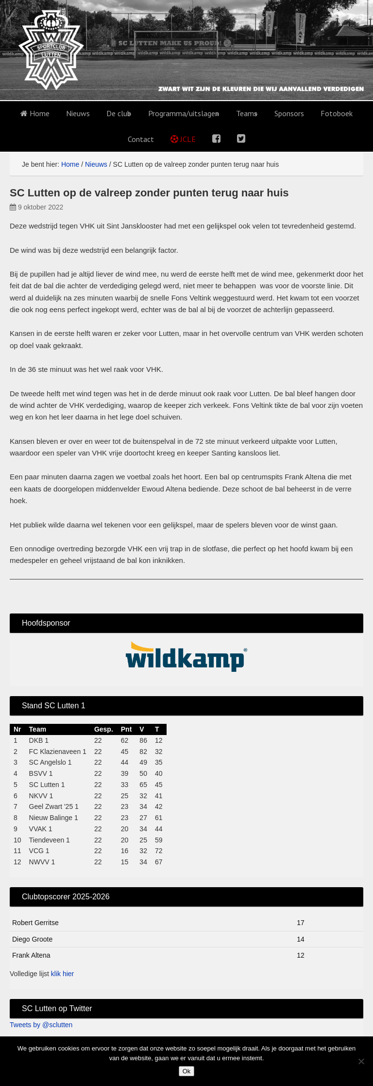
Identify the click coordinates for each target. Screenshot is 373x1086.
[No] (361, 1061)
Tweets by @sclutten (41, 1025)
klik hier (62, 974)
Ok (187, 1071)
